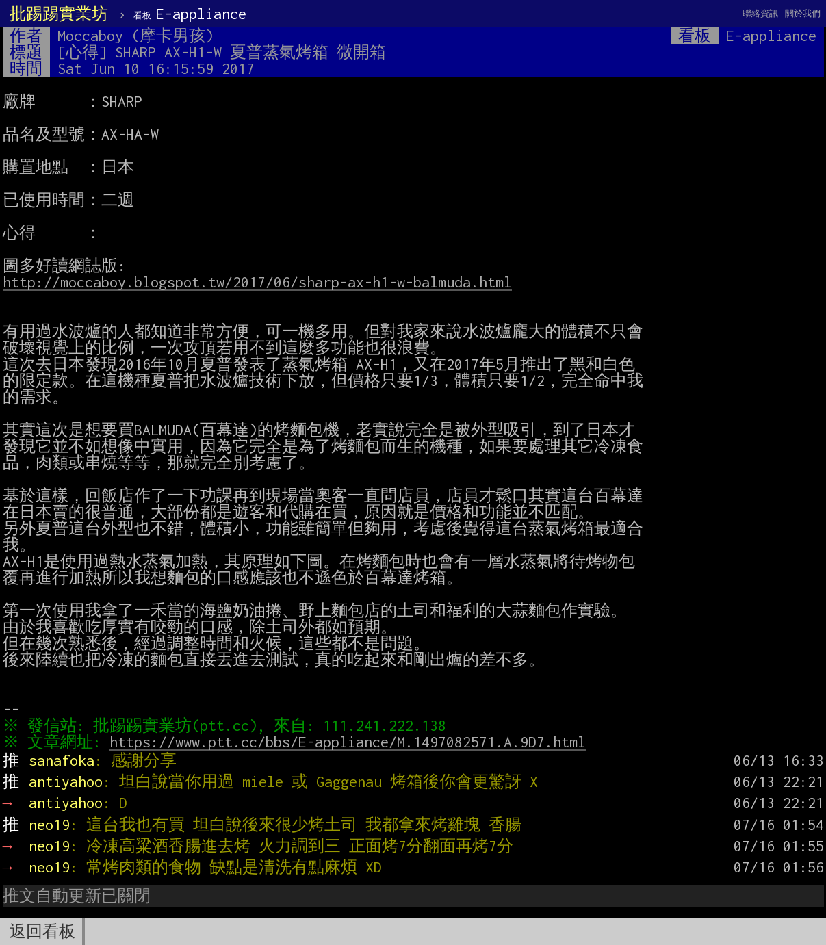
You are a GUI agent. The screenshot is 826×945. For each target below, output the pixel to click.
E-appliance (189, 14)
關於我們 (803, 13)
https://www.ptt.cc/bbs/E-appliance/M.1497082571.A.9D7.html (350, 742)
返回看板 (42, 931)
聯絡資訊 (760, 13)
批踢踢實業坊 (59, 14)
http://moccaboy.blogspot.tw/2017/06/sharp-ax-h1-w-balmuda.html (257, 282)
